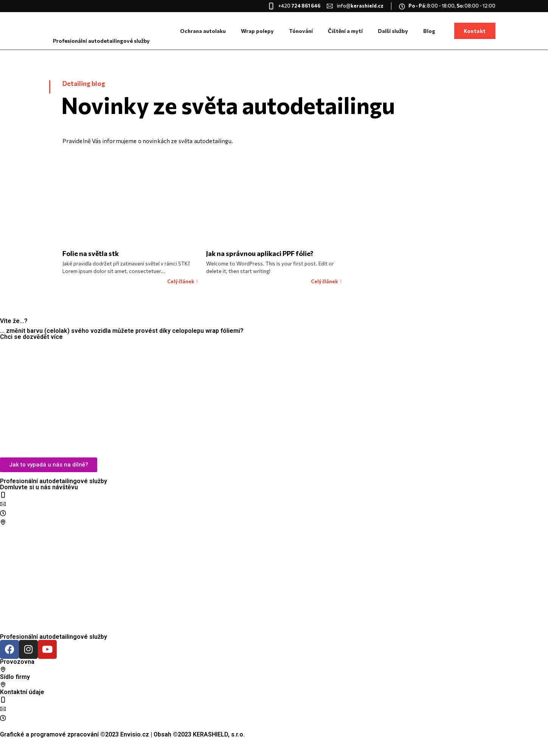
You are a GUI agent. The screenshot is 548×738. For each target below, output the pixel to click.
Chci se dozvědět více (31, 336)
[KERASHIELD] (274, 400)
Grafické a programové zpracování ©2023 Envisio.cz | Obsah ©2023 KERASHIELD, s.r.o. (122, 734)
